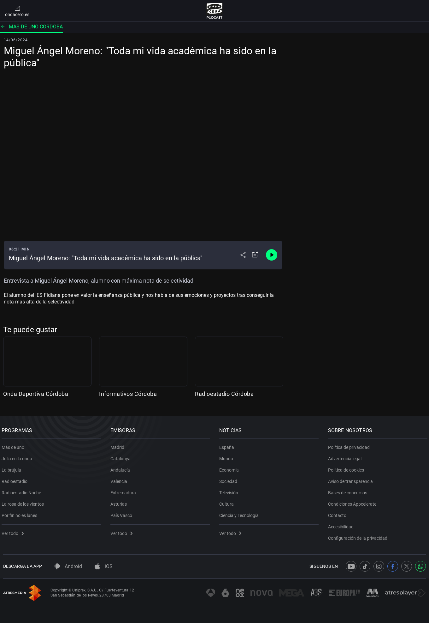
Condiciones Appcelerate (354, 501)
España (228, 445)
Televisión (230, 490)
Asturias (120, 501)
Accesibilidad (342, 524)
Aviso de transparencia (352, 479)
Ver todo (14, 531)
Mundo (228, 456)
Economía (230, 467)
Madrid (119, 445)
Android (68, 566)
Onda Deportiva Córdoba (35, 394)
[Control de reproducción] (271, 255)
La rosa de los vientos (24, 501)
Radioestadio (16, 479)
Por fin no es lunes (21, 513)
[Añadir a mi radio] (255, 255)
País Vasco (123, 513)
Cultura (228, 501)
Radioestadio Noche (23, 490)
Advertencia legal (346, 456)
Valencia (120, 479)
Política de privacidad (350, 445)
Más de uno (14, 445)
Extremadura (125, 490)
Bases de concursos (349, 490)
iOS (104, 566)
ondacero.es (17, 10)
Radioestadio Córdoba (224, 394)
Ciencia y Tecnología (240, 513)
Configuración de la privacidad (359, 535)
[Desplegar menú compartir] (243, 255)
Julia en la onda (18, 456)
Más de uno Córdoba (31, 27)
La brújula (13, 467)
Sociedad (230, 479)
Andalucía (122, 467)
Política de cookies (348, 467)
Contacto (339, 513)
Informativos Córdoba (128, 394)
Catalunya (122, 456)
